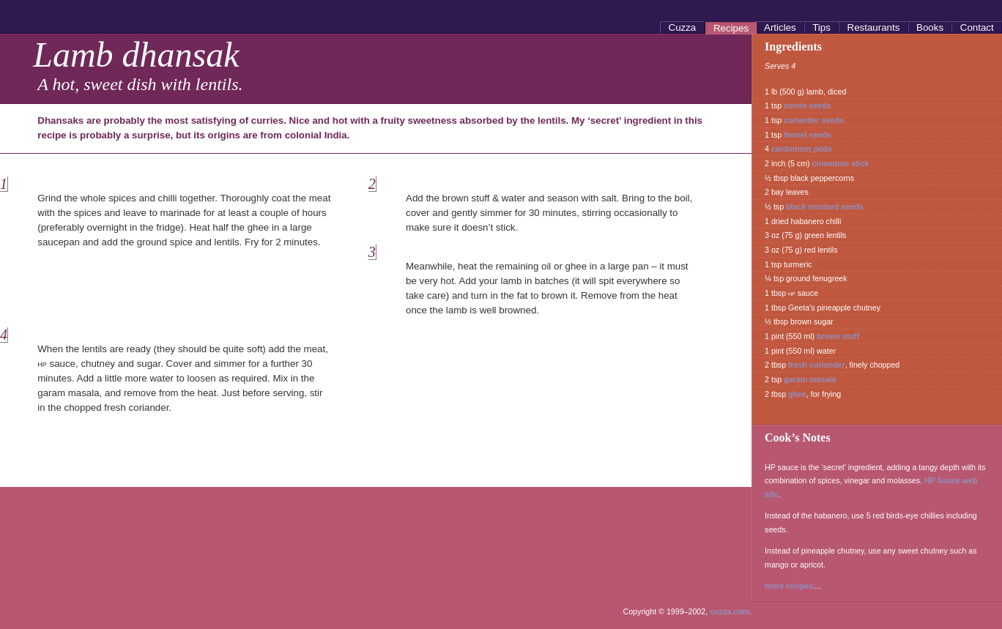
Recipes (731, 28)
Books (929, 27)
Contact (976, 27)
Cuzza (682, 27)
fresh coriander (816, 364)
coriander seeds (814, 120)
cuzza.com (729, 611)
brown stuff (838, 336)
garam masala (810, 379)
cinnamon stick (840, 163)
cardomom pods (801, 148)
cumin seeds (807, 105)
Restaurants (873, 27)
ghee (797, 394)
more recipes (789, 585)
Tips (822, 27)
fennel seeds (807, 134)
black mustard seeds (824, 206)
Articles (780, 27)
